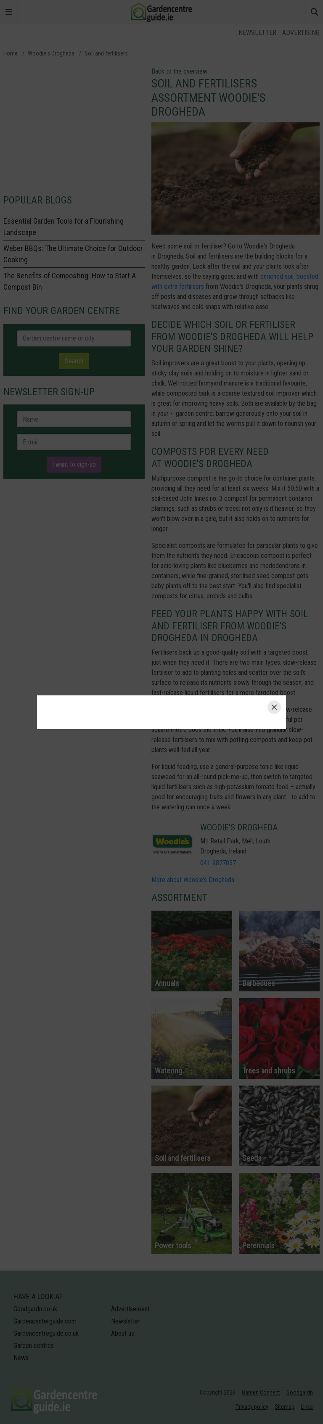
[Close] (274, 707)
